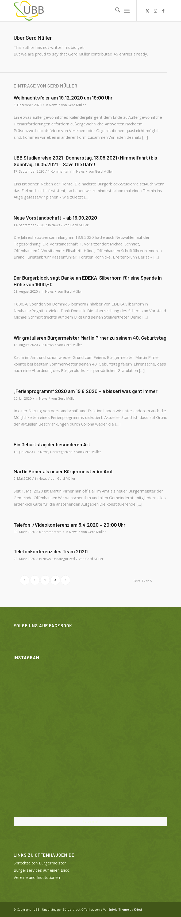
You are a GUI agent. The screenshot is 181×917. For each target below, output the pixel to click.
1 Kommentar (58, 171)
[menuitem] (115, 10)
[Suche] (115, 10)
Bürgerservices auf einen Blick (41, 870)
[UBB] (75, 10)
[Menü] (127, 10)
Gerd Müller (77, 105)
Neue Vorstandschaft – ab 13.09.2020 (55, 218)
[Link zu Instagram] (155, 11)
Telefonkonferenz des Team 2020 (51, 551)
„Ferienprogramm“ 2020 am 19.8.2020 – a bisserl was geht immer (85, 391)
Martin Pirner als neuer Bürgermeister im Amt (63, 471)
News (53, 105)
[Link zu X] (147, 11)
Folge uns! (90, 821)
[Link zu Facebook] (163, 11)
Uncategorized (61, 452)
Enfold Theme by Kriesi (125, 909)
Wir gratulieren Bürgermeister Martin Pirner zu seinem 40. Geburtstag (90, 338)
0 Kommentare (50, 532)
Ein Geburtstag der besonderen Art (52, 444)
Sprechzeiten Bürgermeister (40, 863)
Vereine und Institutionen (37, 877)
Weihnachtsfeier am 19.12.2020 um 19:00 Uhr (63, 97)
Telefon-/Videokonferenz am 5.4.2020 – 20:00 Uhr (69, 525)
